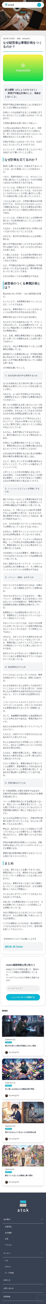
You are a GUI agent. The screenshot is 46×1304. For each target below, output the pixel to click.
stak (6, 1260)
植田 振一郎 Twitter (14, 946)
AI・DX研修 (9, 1273)
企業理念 (8, 1226)
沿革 (6, 1239)
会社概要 (8, 1233)
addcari (8, 1266)
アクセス (8, 1245)
